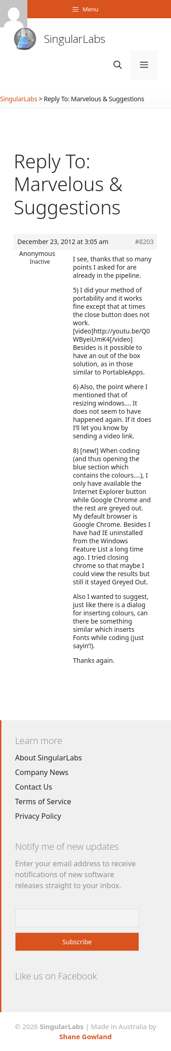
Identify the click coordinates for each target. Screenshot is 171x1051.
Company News (41, 772)
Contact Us (33, 787)
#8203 (144, 242)
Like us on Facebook (56, 976)
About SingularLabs (48, 758)
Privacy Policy (38, 816)
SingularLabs (74, 38)
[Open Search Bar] (117, 65)
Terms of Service (43, 801)
